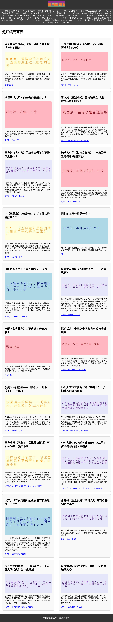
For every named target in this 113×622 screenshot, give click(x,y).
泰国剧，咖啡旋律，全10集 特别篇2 (59, 20)
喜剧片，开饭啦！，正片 (14, 431)
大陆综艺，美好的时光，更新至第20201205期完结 (81, 11)
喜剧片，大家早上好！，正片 (19, 18)
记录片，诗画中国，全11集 (71, 607)
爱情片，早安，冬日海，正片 (46, 18)
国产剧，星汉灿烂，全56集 (30, 20)
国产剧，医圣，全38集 (70, 85)
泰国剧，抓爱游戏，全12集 (58, 13)
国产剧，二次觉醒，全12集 (15, 554)
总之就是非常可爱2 (68, 539)
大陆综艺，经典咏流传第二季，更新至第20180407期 (81, 488)
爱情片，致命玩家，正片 (70, 315)
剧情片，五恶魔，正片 (13, 257)
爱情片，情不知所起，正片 (71, 18)
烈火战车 (8, 375)
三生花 (78, 20)
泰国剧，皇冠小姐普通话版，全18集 (75, 141)
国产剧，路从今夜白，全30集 (16, 317)
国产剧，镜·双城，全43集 (48, 11)
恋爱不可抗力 (10, 85)
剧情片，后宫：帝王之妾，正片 (73, 370)
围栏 (63, 254)
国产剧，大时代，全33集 (14, 196)
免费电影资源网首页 (11, 11)
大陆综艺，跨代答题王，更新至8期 (75, 431)
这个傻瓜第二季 (28, 11)
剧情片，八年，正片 (12, 140)
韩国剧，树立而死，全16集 (18, 16)
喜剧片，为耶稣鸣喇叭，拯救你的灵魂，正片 (65, 16)
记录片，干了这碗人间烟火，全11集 (19, 607)
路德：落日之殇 (38, 16)
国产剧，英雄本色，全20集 (58, 23)
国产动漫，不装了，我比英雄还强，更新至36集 (23, 486)
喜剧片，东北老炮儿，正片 (33, 13)
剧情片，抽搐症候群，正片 (71, 202)
